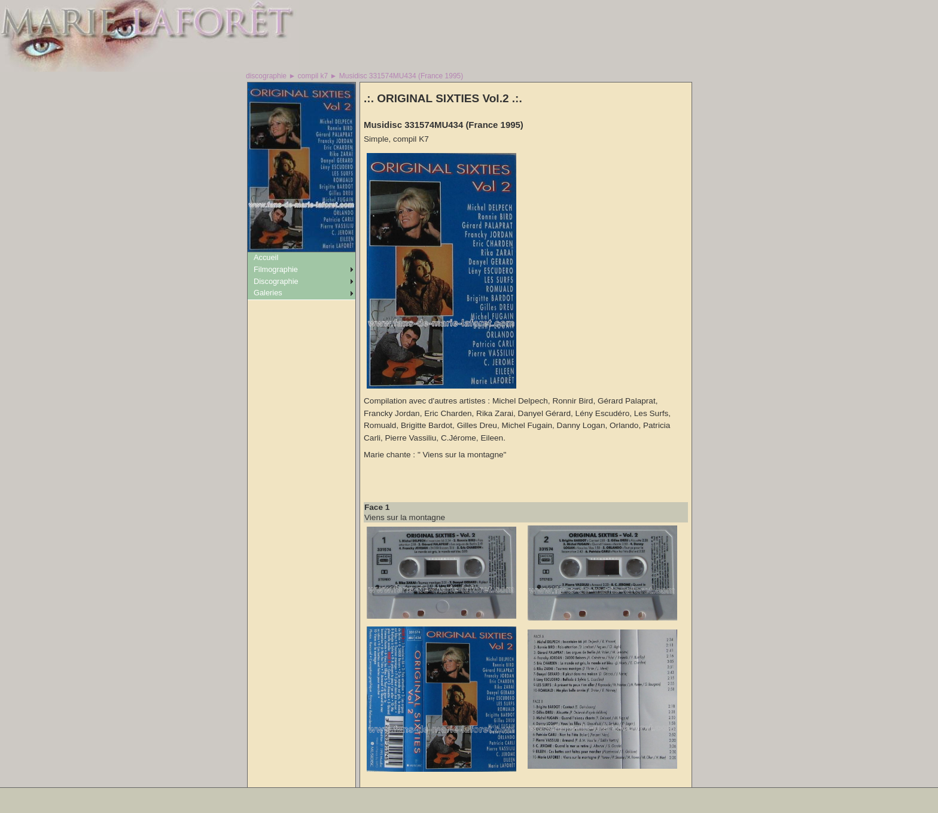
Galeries (268, 292)
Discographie (276, 281)
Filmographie (276, 269)
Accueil (266, 257)
